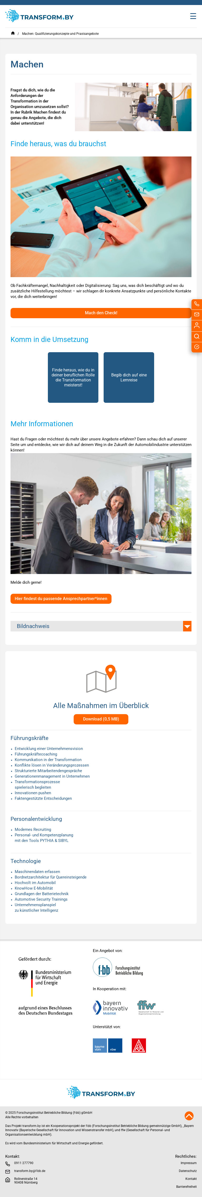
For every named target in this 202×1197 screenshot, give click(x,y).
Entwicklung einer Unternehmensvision (49, 748)
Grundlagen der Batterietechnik (42, 893)
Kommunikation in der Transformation (48, 759)
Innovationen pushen (33, 793)
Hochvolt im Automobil (35, 882)
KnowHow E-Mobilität (34, 888)
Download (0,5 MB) (101, 719)
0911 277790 (23, 1163)
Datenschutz (188, 1171)
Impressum (189, 1163)
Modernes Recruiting (33, 829)
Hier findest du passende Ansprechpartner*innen (61, 598)
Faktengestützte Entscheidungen (43, 798)
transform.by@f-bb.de (29, 1171)
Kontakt (191, 1179)
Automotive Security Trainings (41, 899)
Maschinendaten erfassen (37, 871)
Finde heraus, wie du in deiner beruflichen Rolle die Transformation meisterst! (73, 377)
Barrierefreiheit (186, 1187)
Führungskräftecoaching (36, 754)
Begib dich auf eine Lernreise (129, 377)
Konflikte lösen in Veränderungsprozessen (52, 765)
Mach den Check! (101, 312)
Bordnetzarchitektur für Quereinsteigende (51, 877)
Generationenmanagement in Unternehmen (52, 776)
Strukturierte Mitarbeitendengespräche (48, 770)
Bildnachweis (33, 626)
